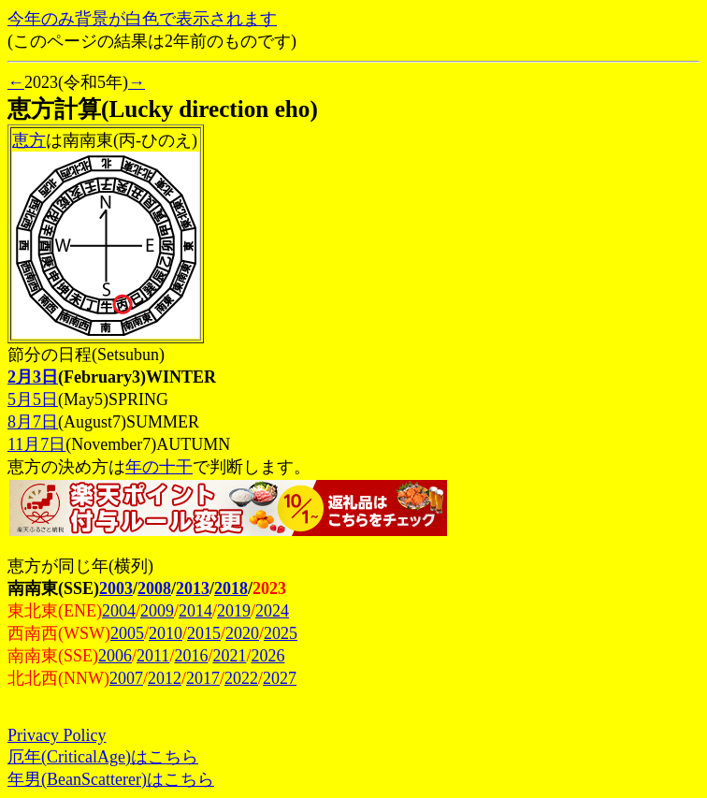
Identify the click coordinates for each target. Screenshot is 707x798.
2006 (115, 655)
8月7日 (32, 422)
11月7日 (36, 444)
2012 (164, 678)
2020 (242, 633)
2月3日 (32, 377)
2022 (241, 678)
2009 (157, 611)
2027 (279, 678)
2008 (154, 588)
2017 (203, 678)
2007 (126, 678)
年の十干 (159, 466)
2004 (119, 611)
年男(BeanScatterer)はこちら (110, 779)
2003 (116, 588)
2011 (153, 655)
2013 (192, 588)
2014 (195, 611)
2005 (127, 633)
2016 (191, 655)
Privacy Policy (57, 735)
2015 (204, 633)
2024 (272, 611)
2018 (231, 588)
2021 (229, 655)
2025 (280, 633)
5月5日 (32, 399)
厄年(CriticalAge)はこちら (102, 756)
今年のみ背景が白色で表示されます (142, 18)
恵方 (29, 140)
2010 (165, 633)
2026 (267, 655)
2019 (234, 611)
